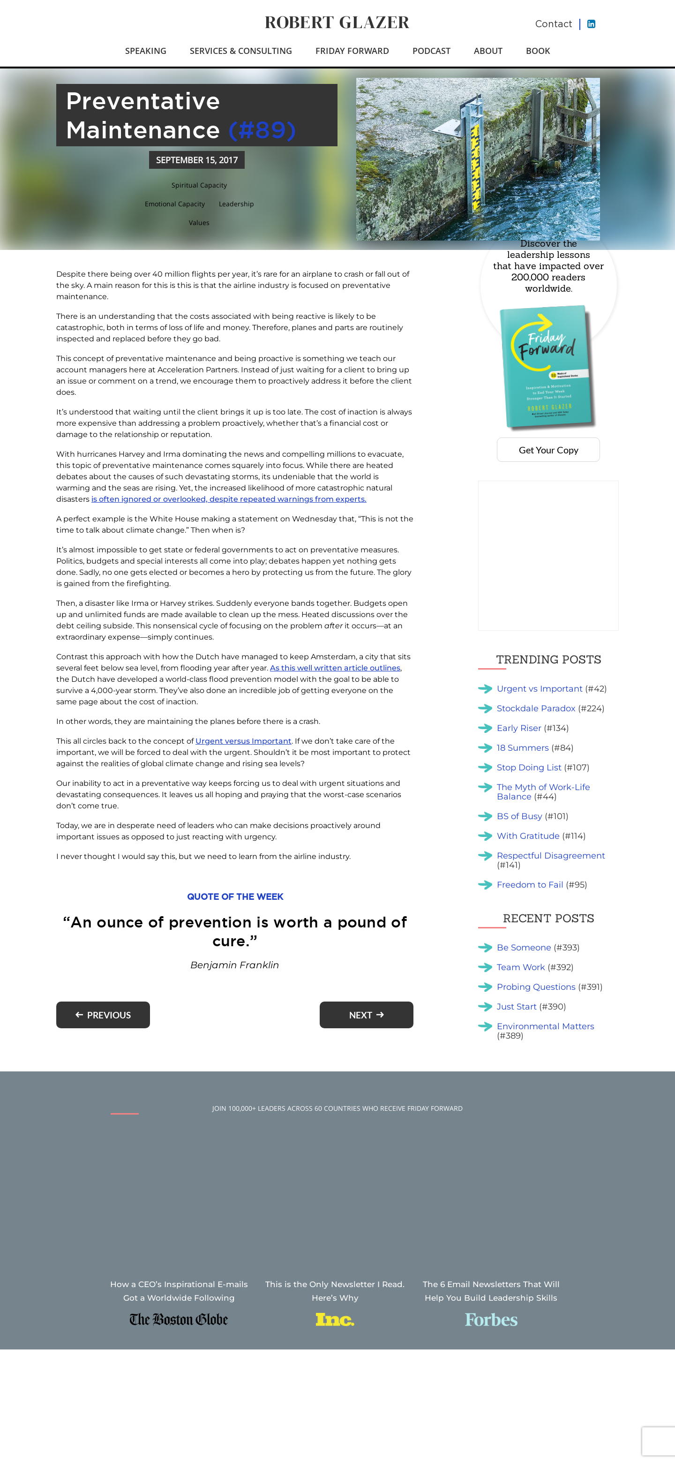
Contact (553, 24)
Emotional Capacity (175, 203)
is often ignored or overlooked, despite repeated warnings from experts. (229, 499)
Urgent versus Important (243, 741)
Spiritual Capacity (199, 185)
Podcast (431, 50)
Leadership (236, 203)
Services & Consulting (241, 50)
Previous (109, 1015)
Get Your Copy (548, 449)
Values (199, 222)
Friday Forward (352, 50)
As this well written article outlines (335, 667)
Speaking (145, 50)
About (488, 50)
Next (360, 1015)
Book (538, 50)
